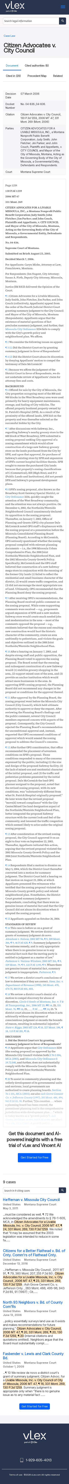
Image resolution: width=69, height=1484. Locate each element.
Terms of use (15, 1474)
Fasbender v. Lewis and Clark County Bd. (33, 1356)
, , (33, 963)
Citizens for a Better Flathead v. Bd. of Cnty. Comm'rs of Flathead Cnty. (34, 1253)
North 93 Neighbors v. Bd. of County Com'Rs (33, 1304)
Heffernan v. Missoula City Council (31, 1200)
